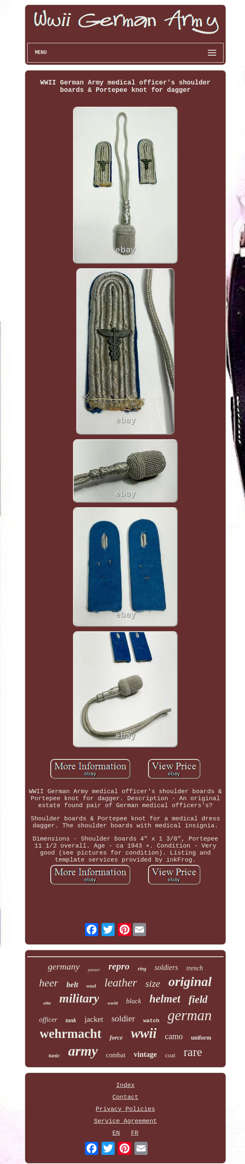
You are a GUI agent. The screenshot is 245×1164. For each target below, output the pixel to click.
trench (194, 968)
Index (125, 1085)
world (112, 1003)
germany (64, 966)
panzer (94, 969)
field (197, 999)
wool (91, 986)
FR (135, 1133)
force (116, 1037)
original (190, 981)
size (152, 983)
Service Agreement (125, 1121)
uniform (201, 1038)
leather (120, 982)
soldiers (166, 967)
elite (47, 1002)
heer (48, 983)
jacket (94, 1019)
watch (151, 1021)
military (79, 998)
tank (71, 1020)
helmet (164, 999)
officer (48, 1019)
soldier (123, 1018)
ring (142, 969)
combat (115, 1055)
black (133, 1001)
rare (193, 1052)
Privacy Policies (125, 1109)
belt (72, 984)
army (83, 1051)
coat (170, 1055)
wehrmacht (70, 1033)
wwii (143, 1033)
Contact (125, 1097)
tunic (54, 1055)
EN (116, 1133)
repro (119, 966)
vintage (145, 1054)
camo (174, 1036)
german (189, 1015)
